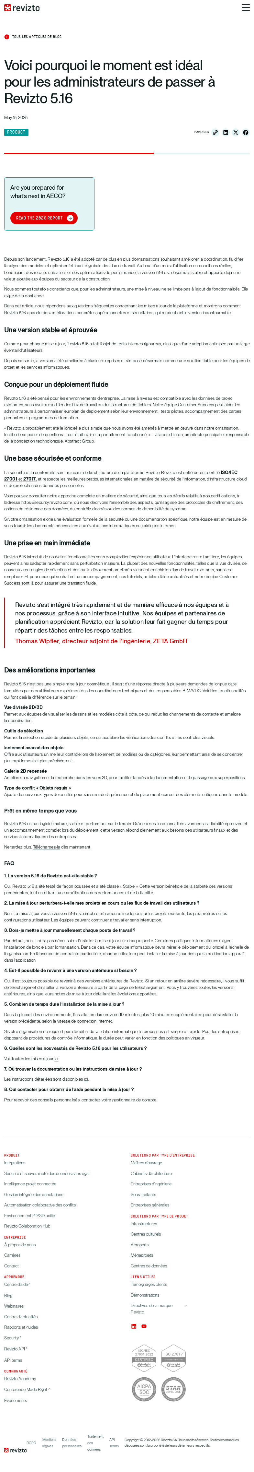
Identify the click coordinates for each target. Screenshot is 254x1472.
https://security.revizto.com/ (46, 502)
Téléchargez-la (46, 846)
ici (57, 1058)
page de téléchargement (142, 987)
